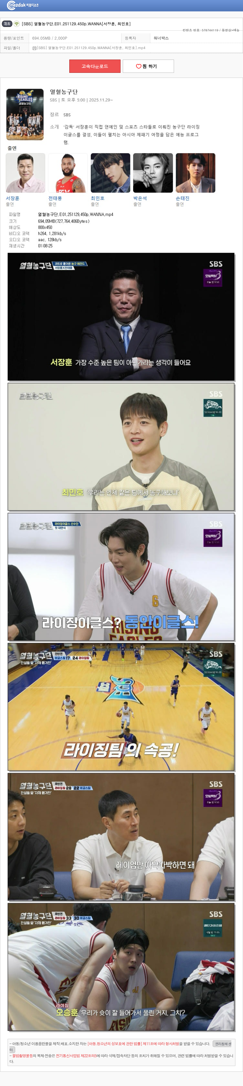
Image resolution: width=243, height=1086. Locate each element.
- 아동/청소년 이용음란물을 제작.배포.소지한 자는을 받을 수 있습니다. (120, 1047)
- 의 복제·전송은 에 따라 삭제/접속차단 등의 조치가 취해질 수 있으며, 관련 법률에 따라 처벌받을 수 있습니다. (121, 1058)
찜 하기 (148, 66)
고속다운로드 (95, 66)
